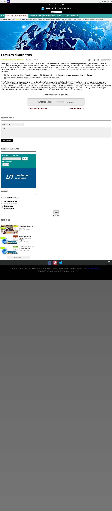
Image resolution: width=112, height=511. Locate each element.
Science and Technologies (50, 19)
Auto (1, 19)
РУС (2, 1)
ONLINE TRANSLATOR (49, 16)
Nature (69, 19)
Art (20, 19)
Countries (87, 19)
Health (13, 19)
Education (58, 19)
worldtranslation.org (93, 268)
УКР (5, 1)
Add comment (7, 140)
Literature (35, 19)
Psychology (74, 19)
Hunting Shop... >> (76, 109)
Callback (59, 16)
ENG (8, 1)
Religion (79, 19)
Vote (56, 212)
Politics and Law (64, 19)
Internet (17, 19)
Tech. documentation (99, 19)
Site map (66, 16)
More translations (35, 16)
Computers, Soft (29, 19)
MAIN (2, 16)
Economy (9, 19)
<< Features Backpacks (37, 108)
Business (5, 19)
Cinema (23, 19)
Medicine (40, 19)
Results (56, 216)
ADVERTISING (74, 16)
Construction (92, 19)
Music (44, 19)
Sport (83, 19)
